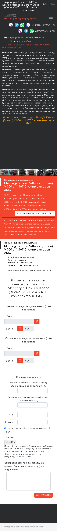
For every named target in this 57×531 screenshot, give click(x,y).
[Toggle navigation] (51, 17)
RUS (44, 4)
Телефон (9, 437)
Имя (11, 415)
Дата (9, 316)
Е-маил (9, 422)
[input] (19, 321)
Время (9, 329)
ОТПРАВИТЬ (43, 495)
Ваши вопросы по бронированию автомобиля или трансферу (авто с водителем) (26, 466)
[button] (54, 147)
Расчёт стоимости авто (34, 213)
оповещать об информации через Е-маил (27, 430)
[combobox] (10, 442)
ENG (52, 4)
